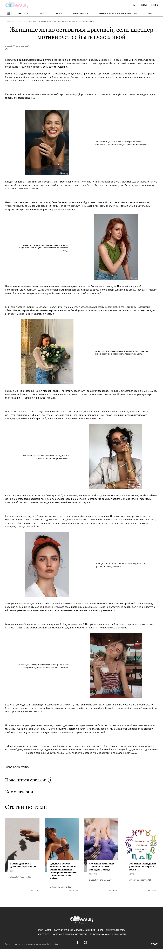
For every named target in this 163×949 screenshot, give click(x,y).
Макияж (93, 874)
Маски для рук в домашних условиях (23, 865)
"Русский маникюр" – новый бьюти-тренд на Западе (102, 866)
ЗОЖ (23, 21)
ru (156, 5)
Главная (8, 21)
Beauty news (23, 13)
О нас (150, 13)
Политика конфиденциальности (108, 934)
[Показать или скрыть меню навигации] (8, 13)
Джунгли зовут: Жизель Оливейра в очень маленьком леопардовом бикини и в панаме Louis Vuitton (64, 871)
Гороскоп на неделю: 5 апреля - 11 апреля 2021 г (142, 866)
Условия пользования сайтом (70, 934)
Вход (144, 5)
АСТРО (59, 13)
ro (152, 5)
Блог (42, 13)
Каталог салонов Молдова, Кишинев (118, 13)
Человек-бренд (80, 13)
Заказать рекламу (115, 930)
